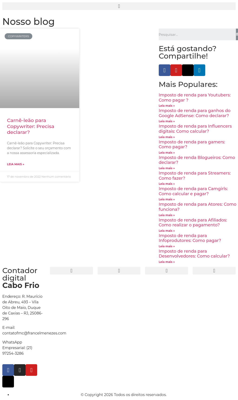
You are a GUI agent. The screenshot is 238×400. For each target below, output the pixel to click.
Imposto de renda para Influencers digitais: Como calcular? (195, 129)
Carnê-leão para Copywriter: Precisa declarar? (30, 126)
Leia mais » (15, 164)
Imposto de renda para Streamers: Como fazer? (195, 176)
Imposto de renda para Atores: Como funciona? (197, 207)
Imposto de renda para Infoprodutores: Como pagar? (190, 238)
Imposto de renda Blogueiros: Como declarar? (197, 160)
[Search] (237, 34)
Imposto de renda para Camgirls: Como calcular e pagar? (193, 191)
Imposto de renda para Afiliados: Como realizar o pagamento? (193, 223)
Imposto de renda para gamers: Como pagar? (192, 144)
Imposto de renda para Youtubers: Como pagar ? (195, 98)
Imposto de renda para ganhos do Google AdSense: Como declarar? (195, 113)
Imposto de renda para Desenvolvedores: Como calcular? (194, 254)
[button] (119, 6)
